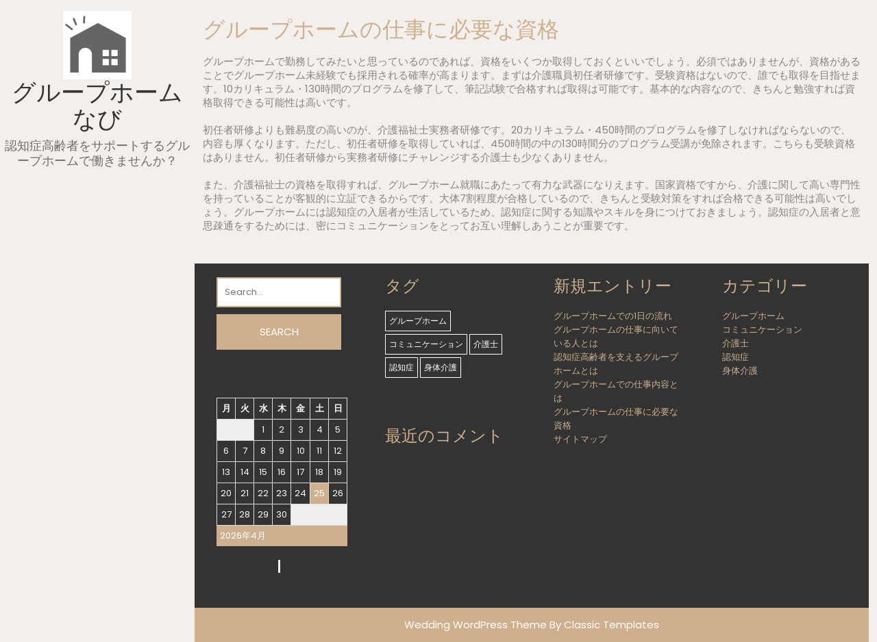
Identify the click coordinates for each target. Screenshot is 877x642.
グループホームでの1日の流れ (613, 315)
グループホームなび (97, 105)
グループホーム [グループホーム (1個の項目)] (418, 320)
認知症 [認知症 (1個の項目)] (401, 367)
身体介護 (740, 370)
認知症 (735, 356)
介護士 (735, 343)
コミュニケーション (762, 329)
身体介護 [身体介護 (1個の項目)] (440, 367)
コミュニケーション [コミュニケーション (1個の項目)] (426, 344)
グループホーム (753, 315)
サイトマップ (580, 439)
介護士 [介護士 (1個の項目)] (485, 344)
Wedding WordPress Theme (475, 624)
